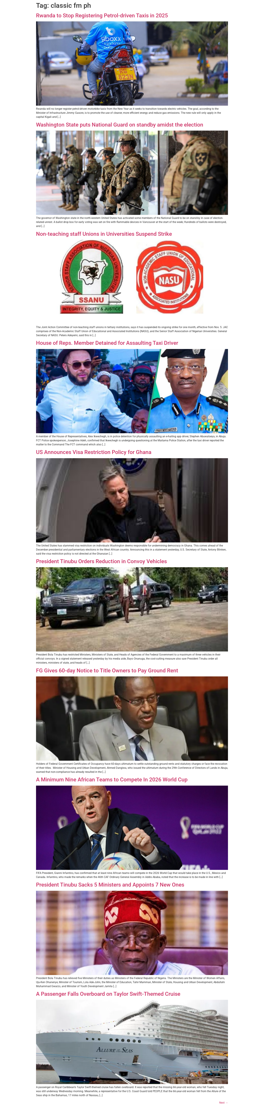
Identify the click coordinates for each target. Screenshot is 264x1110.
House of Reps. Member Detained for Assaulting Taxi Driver (107, 343)
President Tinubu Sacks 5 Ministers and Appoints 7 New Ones (110, 884)
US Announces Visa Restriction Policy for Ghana (93, 452)
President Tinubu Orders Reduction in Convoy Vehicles (101, 561)
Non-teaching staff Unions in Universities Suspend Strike (104, 234)
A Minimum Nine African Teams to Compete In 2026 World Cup (112, 779)
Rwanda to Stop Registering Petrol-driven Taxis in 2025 (102, 15)
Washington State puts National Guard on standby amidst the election (119, 124)
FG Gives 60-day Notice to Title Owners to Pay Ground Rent (107, 670)
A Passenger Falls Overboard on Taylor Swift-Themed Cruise (108, 994)
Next (223, 1102)
